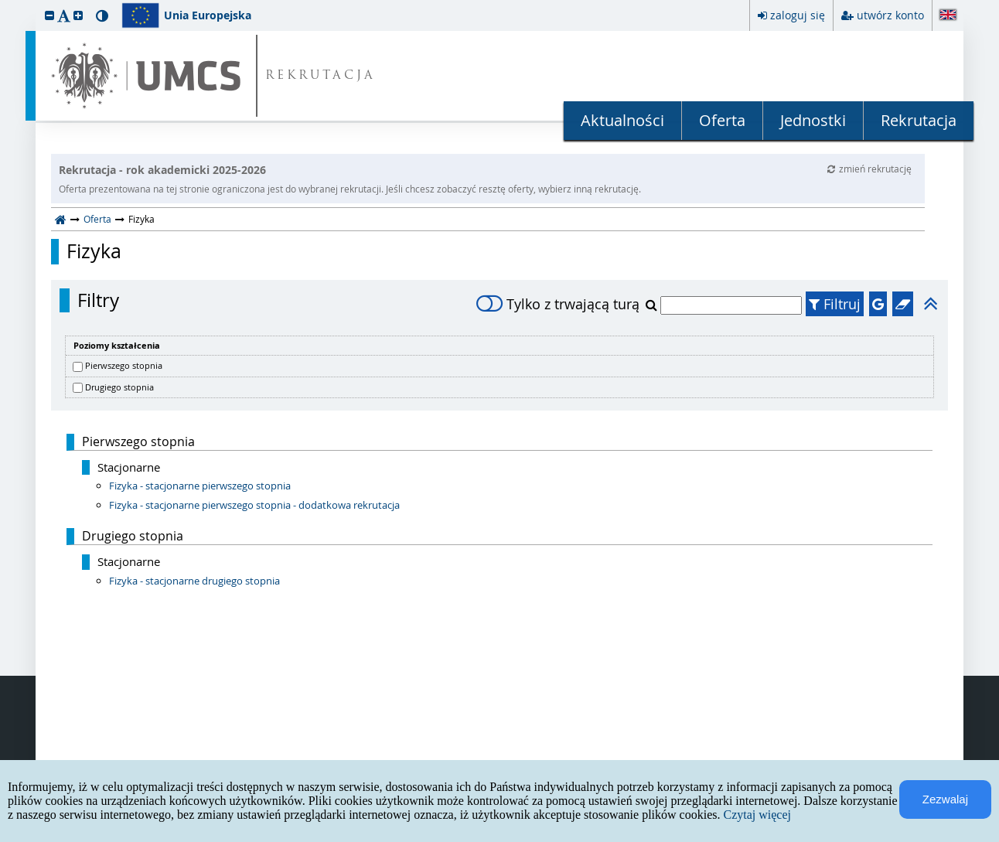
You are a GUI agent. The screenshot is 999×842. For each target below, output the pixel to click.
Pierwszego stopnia (123, 365)
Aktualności (622, 120)
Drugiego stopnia (119, 387)
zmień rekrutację (869, 168)
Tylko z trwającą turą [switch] (557, 304)
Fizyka (93, 251)
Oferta (722, 120)
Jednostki (813, 120)
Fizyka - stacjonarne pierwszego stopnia (200, 486)
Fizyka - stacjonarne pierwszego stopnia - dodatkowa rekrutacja (254, 505)
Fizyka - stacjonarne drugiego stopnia (194, 581)
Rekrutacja (918, 120)
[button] (49, 15)
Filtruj (835, 304)
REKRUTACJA (320, 76)
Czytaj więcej (757, 814)
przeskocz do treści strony (4, 4)
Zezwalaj (945, 799)
